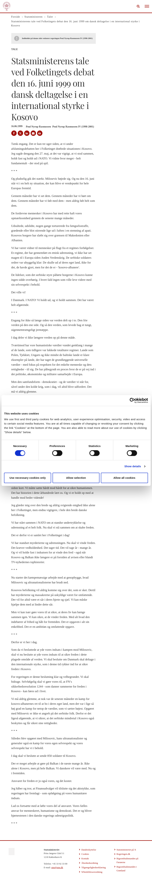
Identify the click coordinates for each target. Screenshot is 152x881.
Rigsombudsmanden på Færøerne (127, 860)
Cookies (85, 854)
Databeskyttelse (88, 849)
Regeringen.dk (123, 854)
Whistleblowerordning (91, 872)
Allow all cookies (124, 477)
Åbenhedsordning (89, 863)
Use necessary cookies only (27, 477)
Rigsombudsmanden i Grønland (127, 868)
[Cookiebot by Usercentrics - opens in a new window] (132, 400)
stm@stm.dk (57, 867)
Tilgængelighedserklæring (93, 867)
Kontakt (85, 858)
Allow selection (76, 477)
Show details (132, 466)
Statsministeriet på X (126, 849)
